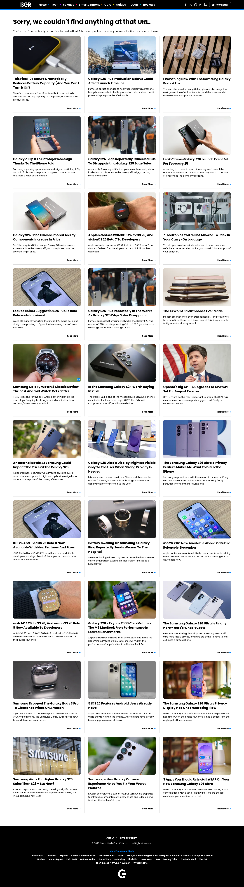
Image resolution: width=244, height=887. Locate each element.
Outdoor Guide (87, 859)
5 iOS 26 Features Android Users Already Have (120, 705)
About (110, 837)
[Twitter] (190, 4)
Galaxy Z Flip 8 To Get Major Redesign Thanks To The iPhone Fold (42, 161)
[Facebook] (185, 4)
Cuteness (51, 855)
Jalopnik (198, 855)
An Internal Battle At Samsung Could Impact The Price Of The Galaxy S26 (42, 465)
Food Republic (88, 855)
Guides (121, 4)
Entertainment (89, 4)
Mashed (41, 859)
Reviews (149, 4)
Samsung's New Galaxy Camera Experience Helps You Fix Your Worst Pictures (117, 783)
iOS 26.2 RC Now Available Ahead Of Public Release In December (196, 545)
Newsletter (220, 4)
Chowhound (37, 855)
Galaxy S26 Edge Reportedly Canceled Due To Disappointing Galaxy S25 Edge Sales (122, 161)
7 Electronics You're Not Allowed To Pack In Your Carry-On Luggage (196, 237)
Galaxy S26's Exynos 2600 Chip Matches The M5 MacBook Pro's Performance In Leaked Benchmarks (119, 627)
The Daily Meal (188, 859)
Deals (135, 4)
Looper (209, 855)
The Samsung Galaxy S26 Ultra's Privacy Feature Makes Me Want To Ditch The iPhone (195, 467)
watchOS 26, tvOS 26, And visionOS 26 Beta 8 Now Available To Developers (46, 625)
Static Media (107, 843)
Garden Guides (107, 855)
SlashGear (146, 859)
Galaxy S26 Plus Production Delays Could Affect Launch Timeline (120, 81)
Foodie (74, 855)
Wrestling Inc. (141, 863)
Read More (72, 108)
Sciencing (119, 859)
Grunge (131, 855)
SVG (158, 859)
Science (68, 4)
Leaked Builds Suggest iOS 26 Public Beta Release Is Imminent (45, 313)
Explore (64, 855)
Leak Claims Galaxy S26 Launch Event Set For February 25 (195, 161)
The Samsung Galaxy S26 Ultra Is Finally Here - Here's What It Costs (194, 625)
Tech (54, 4)
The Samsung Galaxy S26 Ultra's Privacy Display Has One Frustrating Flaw (195, 705)
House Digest (162, 855)
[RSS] (205, 4)
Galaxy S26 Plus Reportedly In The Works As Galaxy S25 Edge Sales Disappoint (120, 313)
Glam (121, 855)
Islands (187, 855)
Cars (107, 4)
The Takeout (102, 863)
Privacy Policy (128, 837)
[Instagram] (195, 4)
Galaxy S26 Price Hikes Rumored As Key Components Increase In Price (44, 237)
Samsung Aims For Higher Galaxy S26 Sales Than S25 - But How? (43, 781)
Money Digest (56, 859)
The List (203, 859)
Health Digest (145, 855)
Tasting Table (170, 859)
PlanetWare (105, 859)
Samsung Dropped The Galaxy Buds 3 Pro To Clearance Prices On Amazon (46, 705)
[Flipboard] (200, 4)
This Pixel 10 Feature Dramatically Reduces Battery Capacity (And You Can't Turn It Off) (46, 83)
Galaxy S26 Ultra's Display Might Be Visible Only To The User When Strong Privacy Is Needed (122, 467)
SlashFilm (133, 859)
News (43, 4)
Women (126, 863)
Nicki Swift (71, 859)
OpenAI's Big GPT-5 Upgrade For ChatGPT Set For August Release (196, 389)
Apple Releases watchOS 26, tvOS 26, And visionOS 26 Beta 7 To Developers (120, 237)
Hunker (176, 855)
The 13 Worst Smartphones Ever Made (193, 311)
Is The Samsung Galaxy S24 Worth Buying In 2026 (121, 389)
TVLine (115, 863)
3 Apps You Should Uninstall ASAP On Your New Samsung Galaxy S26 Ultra (196, 781)
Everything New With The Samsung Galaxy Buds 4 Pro (197, 81)
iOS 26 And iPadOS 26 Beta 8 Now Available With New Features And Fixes (44, 545)
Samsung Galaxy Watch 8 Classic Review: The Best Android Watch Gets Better (46, 389)
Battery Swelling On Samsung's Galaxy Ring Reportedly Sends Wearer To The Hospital (119, 547)
